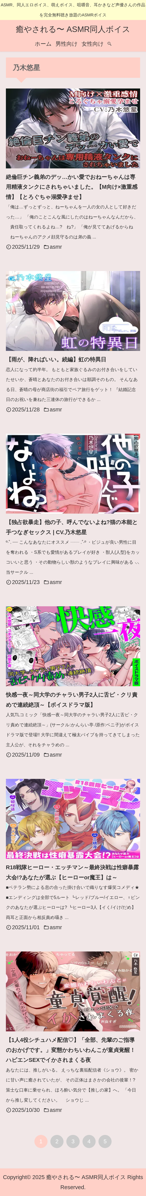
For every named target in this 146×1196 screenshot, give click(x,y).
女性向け (93, 44)
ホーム (43, 44)
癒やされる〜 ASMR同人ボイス (73, 29)
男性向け (67, 44)
